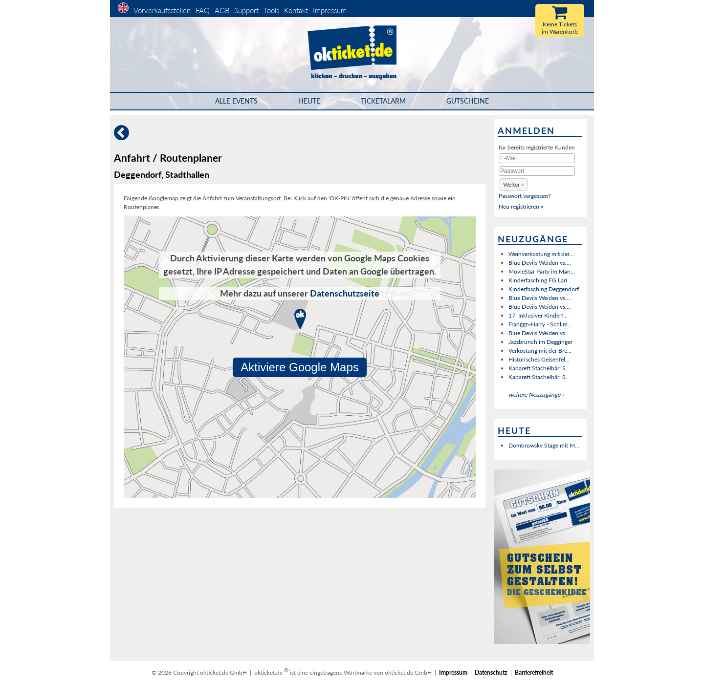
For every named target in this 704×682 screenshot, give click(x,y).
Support (246, 10)
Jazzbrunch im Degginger (540, 341)
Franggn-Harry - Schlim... (540, 324)
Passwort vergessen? (524, 195)
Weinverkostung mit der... (541, 253)
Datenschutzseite (344, 293)
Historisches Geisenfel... (539, 359)
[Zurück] (121, 136)
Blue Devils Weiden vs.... (539, 262)
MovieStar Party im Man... (541, 271)
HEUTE (309, 101)
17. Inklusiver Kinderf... (538, 315)
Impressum (330, 10)
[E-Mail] (537, 158)
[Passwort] (537, 171)
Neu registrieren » (521, 206)
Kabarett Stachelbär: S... (539, 368)
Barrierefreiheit (534, 672)
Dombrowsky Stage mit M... (543, 445)
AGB (222, 10)
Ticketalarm (383, 101)
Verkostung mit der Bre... (540, 350)
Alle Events (236, 101)
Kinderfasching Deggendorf (543, 289)
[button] (513, 184)
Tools (271, 10)
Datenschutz (491, 672)
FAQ (203, 10)
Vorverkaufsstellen (162, 10)
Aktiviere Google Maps (300, 367)
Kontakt (296, 10)
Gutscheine (467, 101)
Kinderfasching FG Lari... (540, 280)
